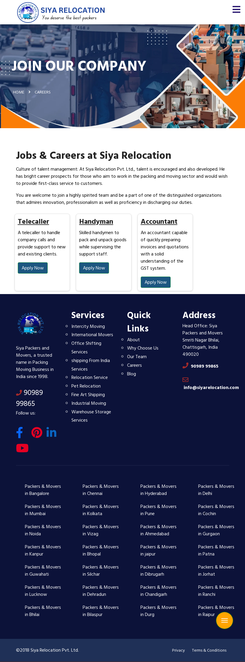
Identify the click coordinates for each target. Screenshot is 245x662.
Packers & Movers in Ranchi (216, 590)
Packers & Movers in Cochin (216, 510)
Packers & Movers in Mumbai (43, 510)
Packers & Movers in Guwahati (43, 570)
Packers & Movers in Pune (158, 510)
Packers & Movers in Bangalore (43, 489)
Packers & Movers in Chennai (101, 489)
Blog (131, 374)
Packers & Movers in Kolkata (101, 510)
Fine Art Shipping (88, 395)
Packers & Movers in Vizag (101, 530)
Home (18, 92)
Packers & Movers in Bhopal (101, 550)
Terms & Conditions (209, 650)
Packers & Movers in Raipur (216, 611)
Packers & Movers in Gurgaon (216, 530)
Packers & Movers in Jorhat (216, 570)
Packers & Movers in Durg (158, 611)
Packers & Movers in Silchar (101, 570)
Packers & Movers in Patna (216, 550)
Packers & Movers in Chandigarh (158, 590)
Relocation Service (89, 377)
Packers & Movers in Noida (43, 530)
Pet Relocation (86, 386)
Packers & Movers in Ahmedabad (158, 530)
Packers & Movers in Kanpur (43, 550)
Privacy (178, 650)
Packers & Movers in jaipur (158, 550)
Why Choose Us (142, 348)
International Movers (92, 335)
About (133, 340)
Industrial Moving (88, 403)
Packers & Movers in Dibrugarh (158, 570)
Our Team (137, 357)
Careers (134, 365)
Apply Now (33, 268)
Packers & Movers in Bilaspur (101, 611)
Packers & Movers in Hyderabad (158, 489)
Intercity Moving (88, 326)
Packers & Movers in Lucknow (43, 590)
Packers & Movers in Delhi (216, 489)
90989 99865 (29, 398)
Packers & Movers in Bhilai (43, 611)
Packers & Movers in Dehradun (101, 590)
